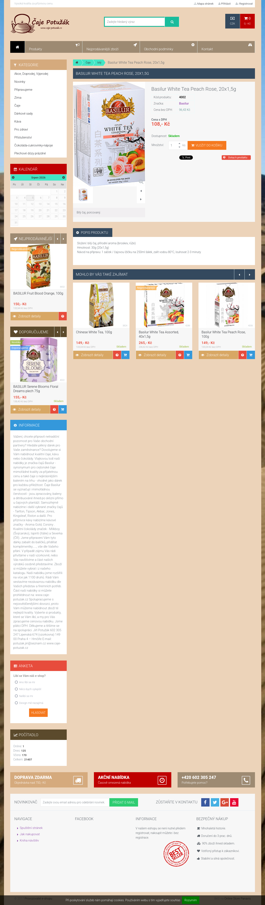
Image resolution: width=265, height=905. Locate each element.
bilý (99, 62)
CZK (232, 21)
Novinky (19, 82)
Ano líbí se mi (27, 682)
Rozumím (190, 900)
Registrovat (244, 3)
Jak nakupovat (30, 834)
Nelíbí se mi (26, 696)
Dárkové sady (23, 113)
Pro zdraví (21, 129)
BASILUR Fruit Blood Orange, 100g (38, 293)
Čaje (88, 62)
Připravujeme (23, 90)
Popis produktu (92, 233)
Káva (17, 121)
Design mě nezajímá (31, 703)
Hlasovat (38, 712)
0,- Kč (247, 21)
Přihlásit (224, 3)
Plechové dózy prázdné (30, 153)
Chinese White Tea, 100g (94, 332)
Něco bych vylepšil (30, 689)
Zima (18, 98)
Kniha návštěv (29, 840)
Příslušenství (23, 137)
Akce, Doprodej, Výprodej (31, 74)
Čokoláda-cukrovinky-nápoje (33, 145)
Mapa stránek (204, 3)
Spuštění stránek (31, 828)
